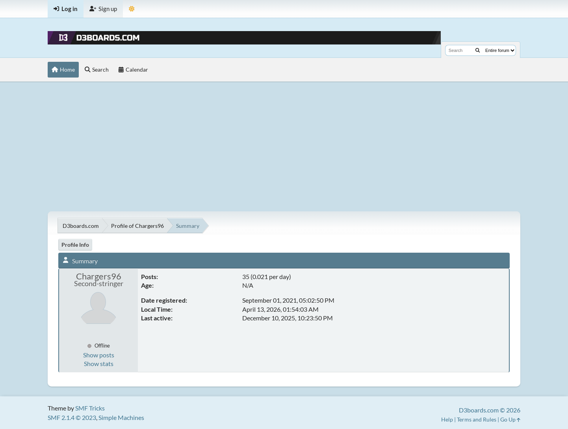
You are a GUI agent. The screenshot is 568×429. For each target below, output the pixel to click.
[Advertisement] (284, 146)
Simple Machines (121, 417)
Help (447, 419)
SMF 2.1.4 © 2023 (72, 417)
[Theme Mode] (132, 9)
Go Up (510, 419)
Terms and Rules (476, 419)
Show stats (98, 363)
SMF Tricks (90, 408)
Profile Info (75, 244)
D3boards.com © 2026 (489, 410)
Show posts (98, 355)
